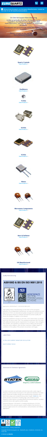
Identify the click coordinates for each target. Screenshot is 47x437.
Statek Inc (35, 396)
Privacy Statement (15, 427)
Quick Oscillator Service (9, 344)
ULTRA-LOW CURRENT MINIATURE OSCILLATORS (16, 340)
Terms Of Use (5, 427)
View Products (23, 64)
